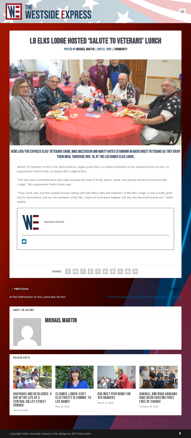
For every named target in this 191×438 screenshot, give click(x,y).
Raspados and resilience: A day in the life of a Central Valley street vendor (32, 400)
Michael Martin (85, 49)
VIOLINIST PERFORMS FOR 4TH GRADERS (114, 396)
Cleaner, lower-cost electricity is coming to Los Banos (73, 398)
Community (120, 49)
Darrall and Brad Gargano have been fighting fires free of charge (158, 398)
